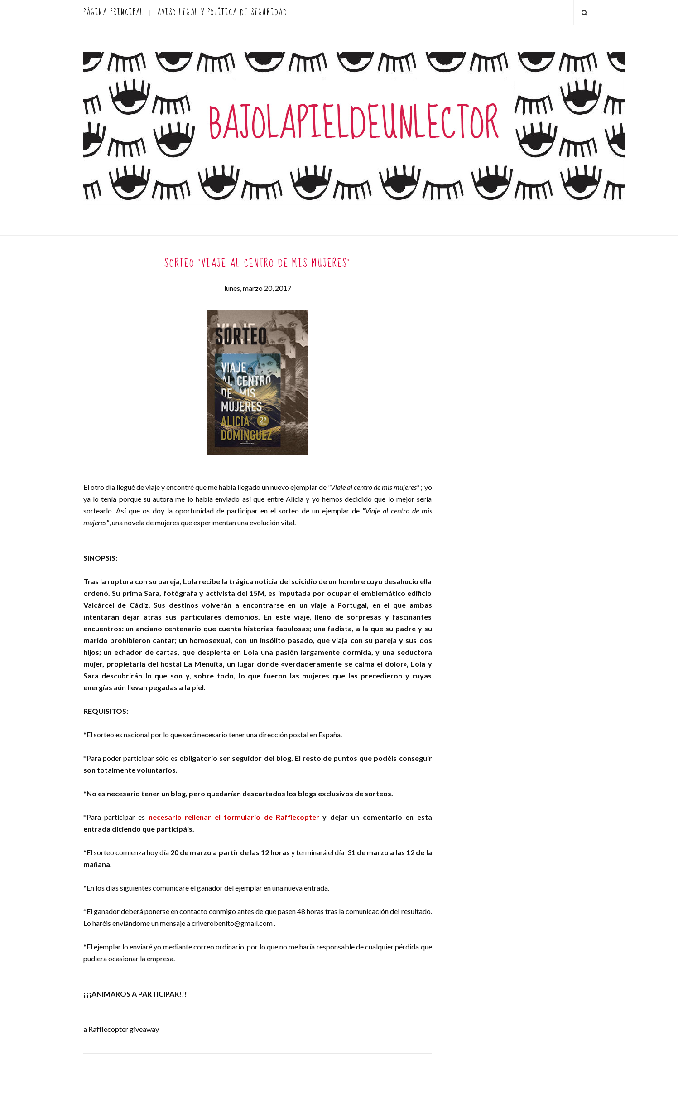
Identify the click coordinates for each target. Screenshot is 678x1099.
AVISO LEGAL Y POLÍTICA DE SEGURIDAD (222, 12)
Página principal (113, 12)
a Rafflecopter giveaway (121, 1029)
